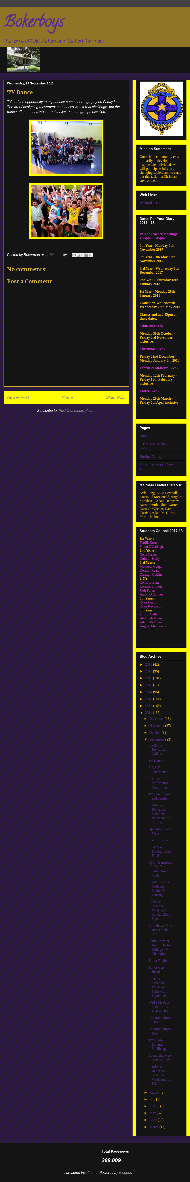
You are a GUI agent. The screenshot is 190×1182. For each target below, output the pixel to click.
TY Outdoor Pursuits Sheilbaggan (158, 1044)
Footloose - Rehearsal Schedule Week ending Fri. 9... (159, 1075)
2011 (149, 712)
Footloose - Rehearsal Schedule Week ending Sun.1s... (159, 813)
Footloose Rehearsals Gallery (157, 749)
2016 (149, 678)
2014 (149, 692)
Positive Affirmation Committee (158, 783)
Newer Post (18, 397)
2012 (149, 706)
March (154, 1127)
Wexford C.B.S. (151, 203)
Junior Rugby (158, 960)
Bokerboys (33, 23)
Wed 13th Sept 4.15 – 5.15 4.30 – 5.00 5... (160, 1007)
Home (67, 397)
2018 (149, 664)
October (155, 732)
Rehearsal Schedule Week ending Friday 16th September (159, 987)
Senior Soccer (158, 840)
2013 (149, 699)
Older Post (115, 397)
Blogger (125, 1172)
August (154, 1092)
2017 (149, 671)
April (153, 1120)
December (157, 718)
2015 (149, 685)
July (152, 1099)
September (157, 739)
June (153, 1106)
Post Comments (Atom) (77, 410)
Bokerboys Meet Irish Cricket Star (160, 930)
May (153, 1113)
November (157, 726)
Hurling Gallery (151, 456)
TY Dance (155, 761)
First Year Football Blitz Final (159, 851)
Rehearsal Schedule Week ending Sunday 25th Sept (159, 910)
